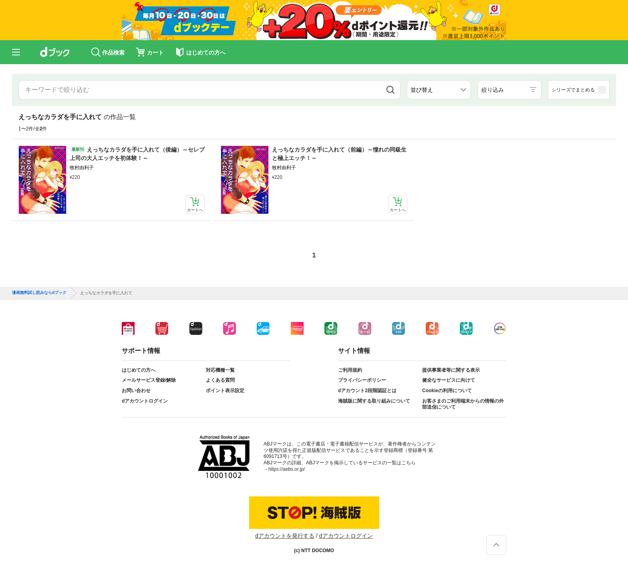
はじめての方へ (138, 370)
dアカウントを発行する (284, 536)
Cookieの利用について (447, 390)
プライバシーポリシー (362, 380)
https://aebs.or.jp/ (286, 469)
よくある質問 (220, 380)
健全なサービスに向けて (448, 380)
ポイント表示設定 (225, 390)
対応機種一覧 (220, 370)
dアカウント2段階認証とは (367, 390)
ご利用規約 (350, 370)
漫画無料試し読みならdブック (39, 293)
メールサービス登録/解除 (149, 380)
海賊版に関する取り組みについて (374, 401)
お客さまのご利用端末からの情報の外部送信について (463, 404)
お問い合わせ (136, 390)
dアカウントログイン (145, 401)
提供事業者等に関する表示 (451, 370)
